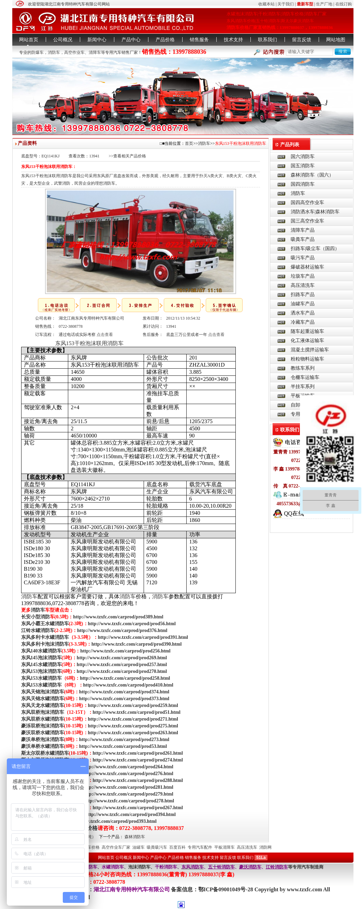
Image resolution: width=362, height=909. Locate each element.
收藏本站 (266, 4)
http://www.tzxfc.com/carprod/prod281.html (128, 787)
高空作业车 (74, 52)
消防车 (54, 52)
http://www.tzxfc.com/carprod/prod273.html (124, 739)
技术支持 (233, 39)
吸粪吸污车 (157, 847)
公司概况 (62, 39)
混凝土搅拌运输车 (310, 349)
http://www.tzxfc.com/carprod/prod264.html (128, 766)
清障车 (95, 52)
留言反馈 (301, 39)
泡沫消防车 (139, 866)
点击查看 (105, 334)
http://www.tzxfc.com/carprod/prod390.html (136, 644)
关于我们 (285, 4)
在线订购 (343, 4)
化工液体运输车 (307, 340)
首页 (189, 143)
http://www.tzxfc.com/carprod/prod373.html (124, 698)
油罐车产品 (303, 303)
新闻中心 (96, 39)
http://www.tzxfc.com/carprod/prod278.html (129, 800)
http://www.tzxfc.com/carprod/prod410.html (128, 685)
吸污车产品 (303, 257)
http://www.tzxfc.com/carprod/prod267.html (138, 807)
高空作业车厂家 (116, 847)
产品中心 (131, 39)
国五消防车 (303, 165)
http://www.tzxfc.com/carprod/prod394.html (131, 814)
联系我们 (267, 39)
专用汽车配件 (200, 847)
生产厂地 (324, 4)
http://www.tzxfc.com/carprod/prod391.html (143, 637)
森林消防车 (135, 836)
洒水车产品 (303, 312)
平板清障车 (224, 847)
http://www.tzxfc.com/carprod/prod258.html (125, 678)
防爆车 (37, 52)
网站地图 (335, 39)
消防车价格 (89, 847)
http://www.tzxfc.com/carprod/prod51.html (136, 712)
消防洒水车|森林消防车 (315, 211)
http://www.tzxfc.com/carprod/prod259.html (133, 705)
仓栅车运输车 (305, 377)
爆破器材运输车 (307, 266)
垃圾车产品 (303, 276)
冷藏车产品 (303, 322)
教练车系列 (303, 368)
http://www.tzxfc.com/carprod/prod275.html (133, 725)
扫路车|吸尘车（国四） (315, 248)
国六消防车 (303, 156)
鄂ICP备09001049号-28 (226, 889)
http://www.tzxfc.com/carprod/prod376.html (122, 630)
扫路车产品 (303, 294)
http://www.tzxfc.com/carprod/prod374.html (124, 691)
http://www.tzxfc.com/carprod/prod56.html (132, 623)
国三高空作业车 (307, 221)
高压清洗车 (303, 285)
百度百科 (177, 847)
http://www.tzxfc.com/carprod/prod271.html (133, 719)
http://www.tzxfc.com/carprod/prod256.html (125, 650)
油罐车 (138, 847)
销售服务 (199, 39)
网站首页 (28, 39)
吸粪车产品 (303, 239)
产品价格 (165, 39)
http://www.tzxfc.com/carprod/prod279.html (128, 794)
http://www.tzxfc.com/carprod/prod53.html (123, 746)
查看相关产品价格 (129, 156)
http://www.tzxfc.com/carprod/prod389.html (118, 616)
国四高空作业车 (307, 202)
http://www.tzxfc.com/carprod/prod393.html (112, 821)
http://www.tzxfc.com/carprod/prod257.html (122, 664)
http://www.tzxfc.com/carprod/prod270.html (122, 671)
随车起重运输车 (307, 331)
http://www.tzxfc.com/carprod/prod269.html (122, 657)
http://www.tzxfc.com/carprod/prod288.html (138, 780)
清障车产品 (303, 230)
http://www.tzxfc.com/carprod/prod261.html (138, 753)
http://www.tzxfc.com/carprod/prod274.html (138, 759)
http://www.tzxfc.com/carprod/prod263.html (133, 732)
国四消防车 (303, 184)
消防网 (265, 847)
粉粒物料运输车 (307, 358)
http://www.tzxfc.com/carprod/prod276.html (128, 773)
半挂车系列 (303, 386)
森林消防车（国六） (312, 175)
